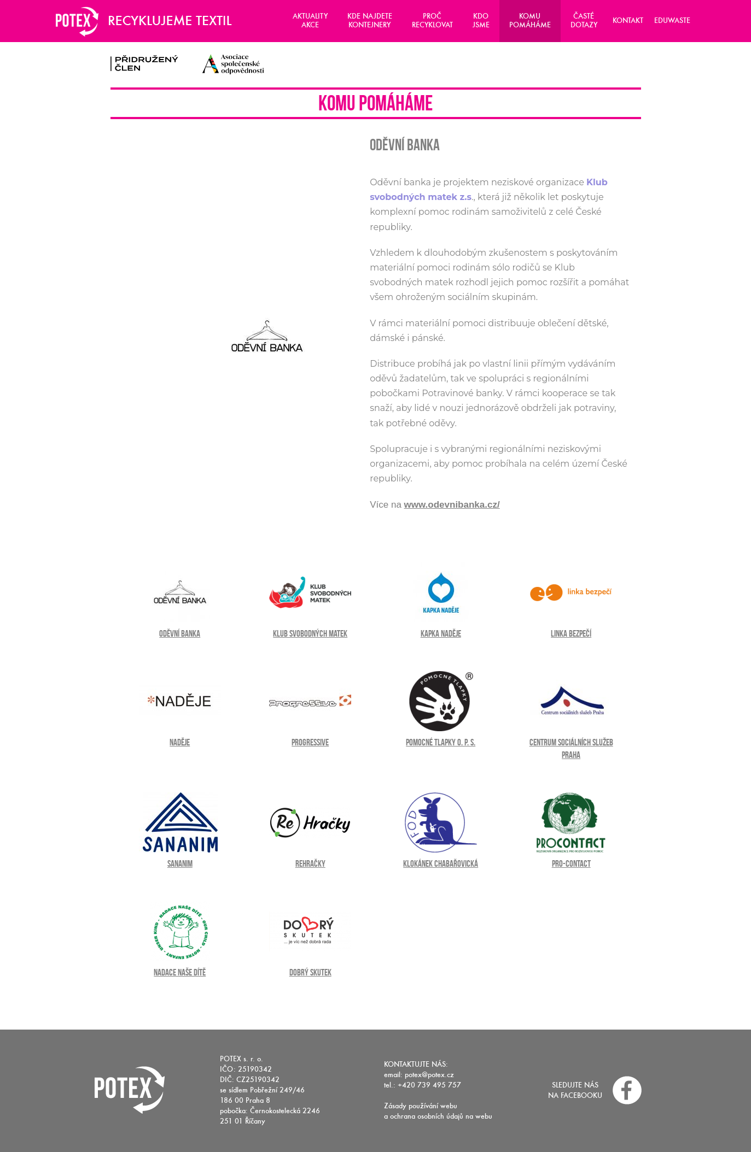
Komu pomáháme (530, 20)
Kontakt (628, 20)
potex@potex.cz (429, 1074)
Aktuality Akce (310, 20)
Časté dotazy (583, 20)
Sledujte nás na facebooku (575, 1090)
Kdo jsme (481, 20)
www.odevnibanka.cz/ (452, 504)
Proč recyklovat (432, 20)
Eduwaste (672, 20)
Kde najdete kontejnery (369, 20)
